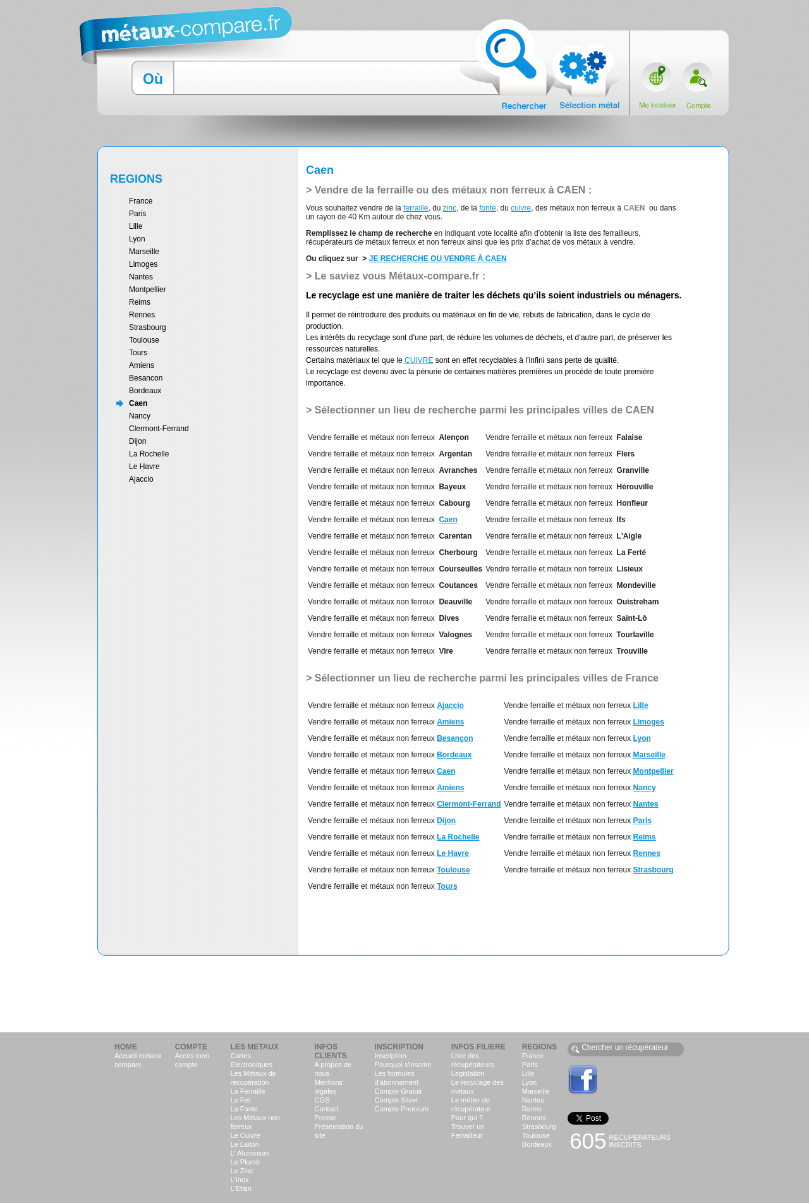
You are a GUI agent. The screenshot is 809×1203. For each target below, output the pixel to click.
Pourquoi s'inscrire (403, 1064)
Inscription (390, 1055)
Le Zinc (242, 1171)
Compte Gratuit (398, 1091)
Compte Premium (402, 1109)
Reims (139, 302)
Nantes (141, 276)
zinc (449, 208)
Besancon (145, 378)
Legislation (468, 1073)
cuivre (521, 208)
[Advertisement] (404, 993)
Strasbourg (147, 327)
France (140, 201)
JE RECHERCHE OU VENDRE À (427, 258)
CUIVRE (418, 360)
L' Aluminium (250, 1153)
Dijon (137, 441)
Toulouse (144, 340)
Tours (138, 352)
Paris (137, 213)
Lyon (137, 239)
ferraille (415, 208)
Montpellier (147, 289)
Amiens (141, 365)
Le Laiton (245, 1144)
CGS (321, 1100)
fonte (487, 208)
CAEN (496, 258)
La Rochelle (149, 453)
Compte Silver (396, 1100)
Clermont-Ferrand (159, 428)
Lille (135, 226)
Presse (325, 1117)
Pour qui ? (467, 1117)
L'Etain (241, 1188)
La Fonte (244, 1109)
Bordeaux (145, 390)
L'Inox (240, 1179)
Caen (138, 403)
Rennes (142, 314)
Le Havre (144, 466)
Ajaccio (141, 479)
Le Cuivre (245, 1135)
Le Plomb (245, 1162)
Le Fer (241, 1100)
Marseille (144, 251)
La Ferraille (248, 1091)
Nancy (139, 416)
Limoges (143, 264)
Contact (326, 1109)
